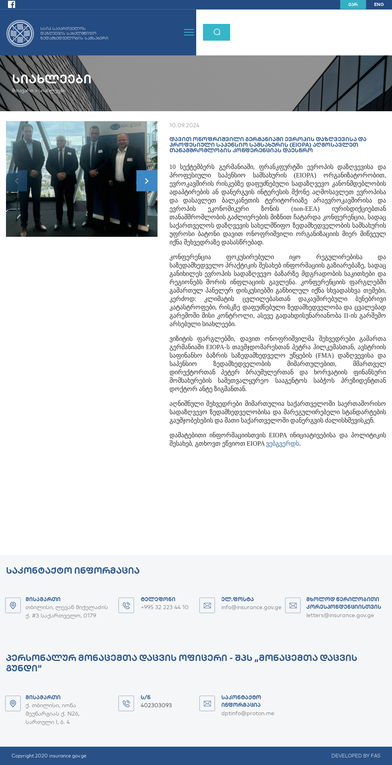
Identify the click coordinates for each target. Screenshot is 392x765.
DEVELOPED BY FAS (355, 756)
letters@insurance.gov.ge (340, 615)
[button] (147, 180)
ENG (379, 4)
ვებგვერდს (282, 443)
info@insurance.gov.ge (251, 607)
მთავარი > (24, 90)
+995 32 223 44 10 (165, 607)
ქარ (353, 4)
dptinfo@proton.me (247, 713)
